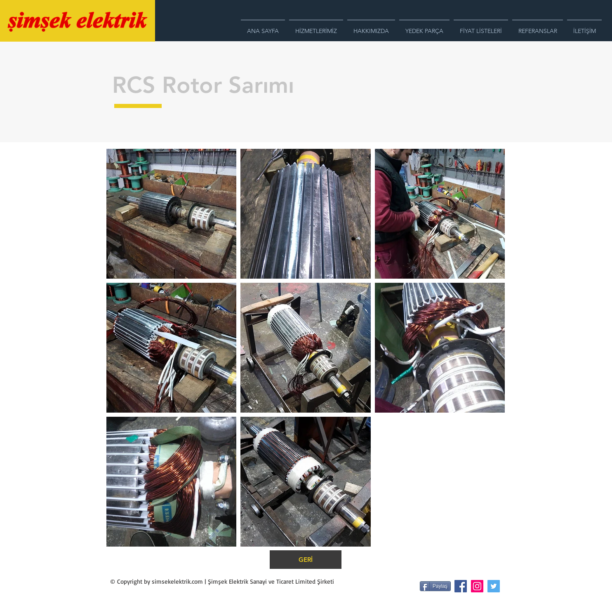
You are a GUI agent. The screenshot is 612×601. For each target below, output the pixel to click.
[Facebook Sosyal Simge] (460, 586)
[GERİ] (305, 559)
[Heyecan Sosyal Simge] (493, 586)
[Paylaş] (435, 586)
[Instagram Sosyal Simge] (477, 586)
